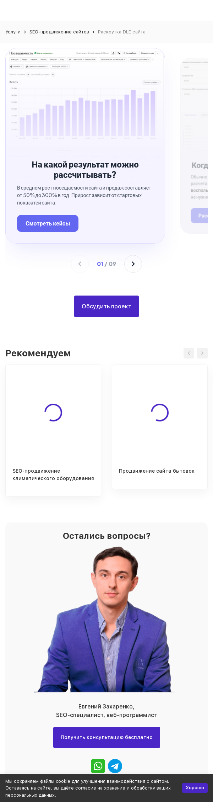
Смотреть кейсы (48, 223)
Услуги (13, 31)
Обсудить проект (106, 306)
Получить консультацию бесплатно (107, 737)
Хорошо (195, 787)
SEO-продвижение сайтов (59, 31)
